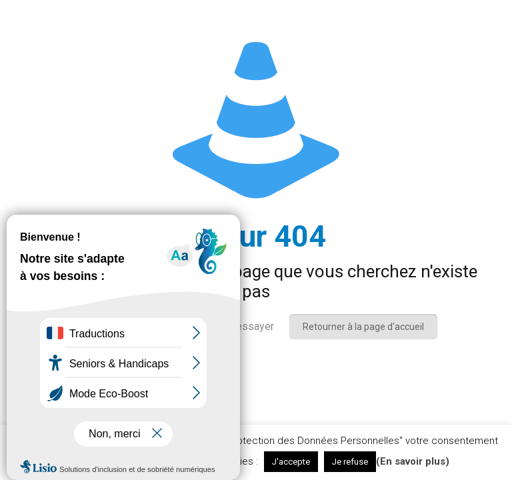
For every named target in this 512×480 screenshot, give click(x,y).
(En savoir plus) (412, 461)
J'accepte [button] (291, 462)
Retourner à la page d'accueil (363, 326)
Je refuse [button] (350, 462)
